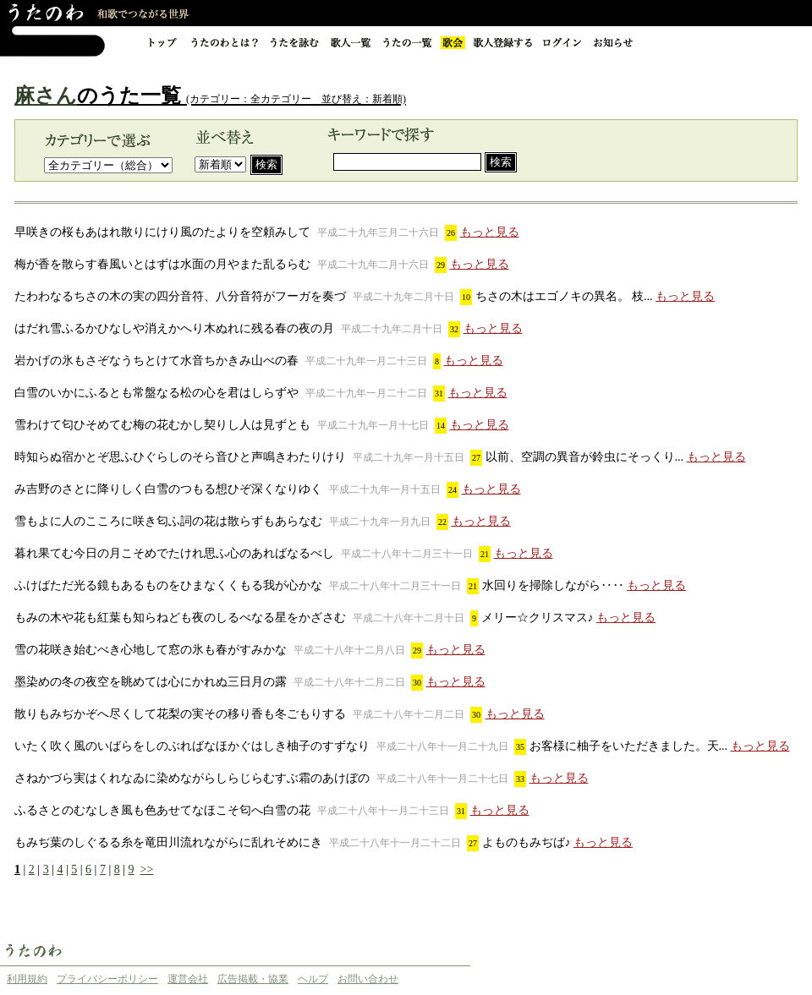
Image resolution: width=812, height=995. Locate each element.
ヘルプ (313, 979)
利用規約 (27, 979)
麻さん (45, 96)
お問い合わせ (367, 979)
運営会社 (187, 979)
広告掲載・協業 (252, 979)
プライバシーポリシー (107, 979)
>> (147, 869)
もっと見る (489, 232)
